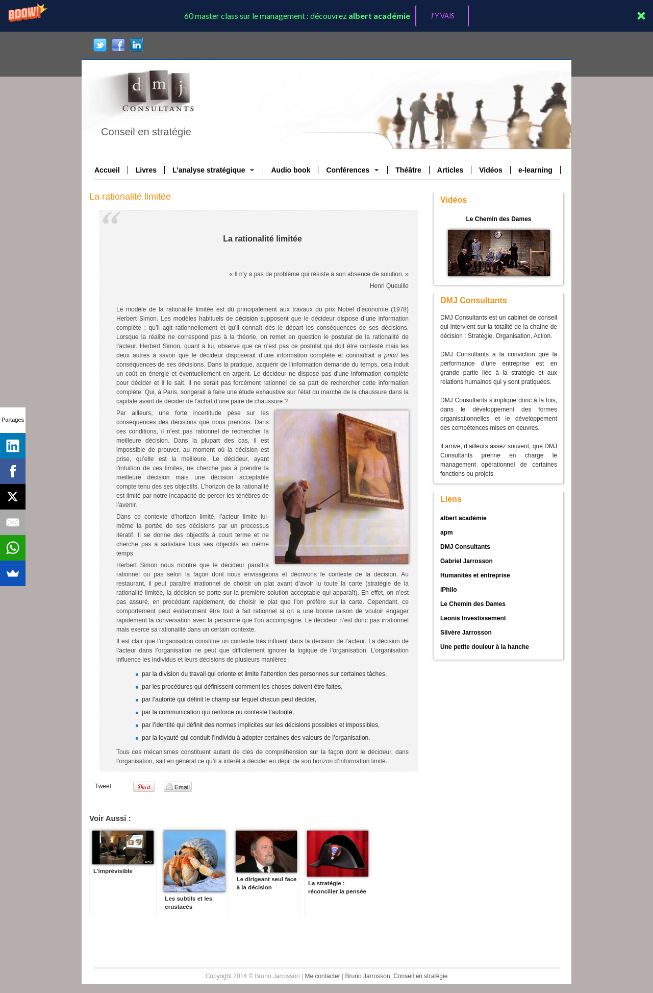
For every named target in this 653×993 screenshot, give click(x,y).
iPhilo (448, 589)
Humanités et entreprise (475, 575)
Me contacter (322, 976)
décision (246, 318)
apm (446, 532)
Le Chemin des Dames (498, 219)
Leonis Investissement (473, 618)
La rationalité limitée (130, 196)
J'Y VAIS (442, 16)
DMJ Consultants (465, 546)
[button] (326, 16)
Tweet (103, 786)
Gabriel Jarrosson (466, 561)
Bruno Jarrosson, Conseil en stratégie (396, 976)
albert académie (463, 518)
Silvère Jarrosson (466, 632)
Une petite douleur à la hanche (484, 646)
